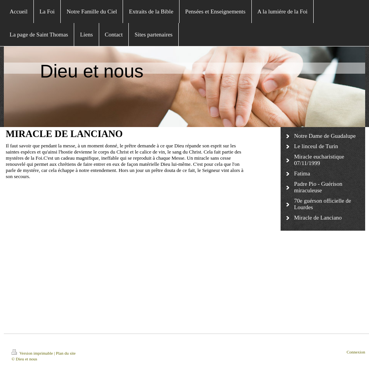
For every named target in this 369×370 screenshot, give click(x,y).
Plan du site (65, 353)
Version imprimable (33, 353)
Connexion (356, 352)
